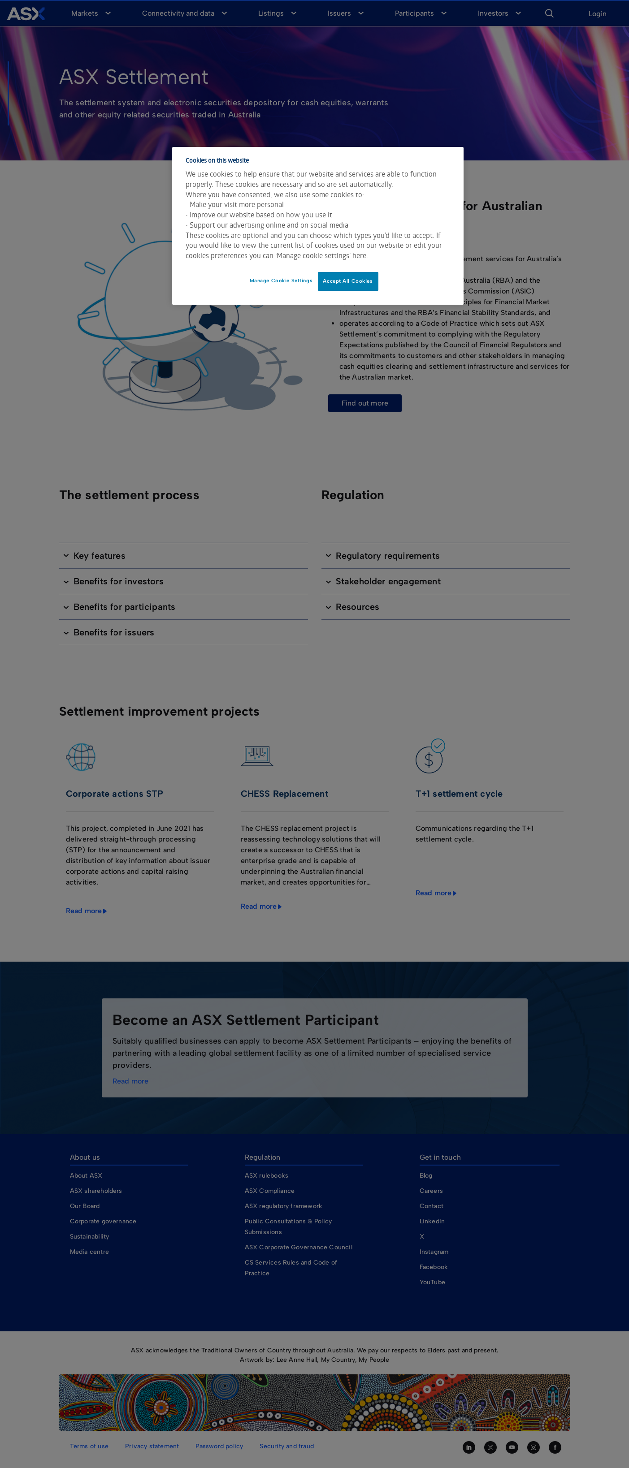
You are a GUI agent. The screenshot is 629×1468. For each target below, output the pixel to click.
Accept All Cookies (348, 281)
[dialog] (318, 226)
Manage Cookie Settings (281, 280)
